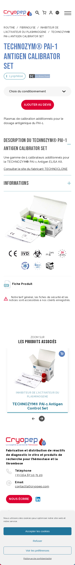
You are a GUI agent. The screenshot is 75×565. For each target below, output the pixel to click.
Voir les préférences (37, 550)
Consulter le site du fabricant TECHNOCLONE (35, 169)
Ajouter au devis (37, 104)
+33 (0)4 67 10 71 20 (29, 475)
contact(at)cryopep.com (32, 486)
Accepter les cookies (37, 531)
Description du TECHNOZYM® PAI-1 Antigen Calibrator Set (35, 144)
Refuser (37, 540)
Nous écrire (19, 499)
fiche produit (18, 284)
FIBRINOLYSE (28, 27)
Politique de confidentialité (37, 558)
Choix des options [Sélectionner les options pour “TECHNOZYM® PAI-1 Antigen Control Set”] (62, 354)
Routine (9, 27)
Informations (16, 183)
